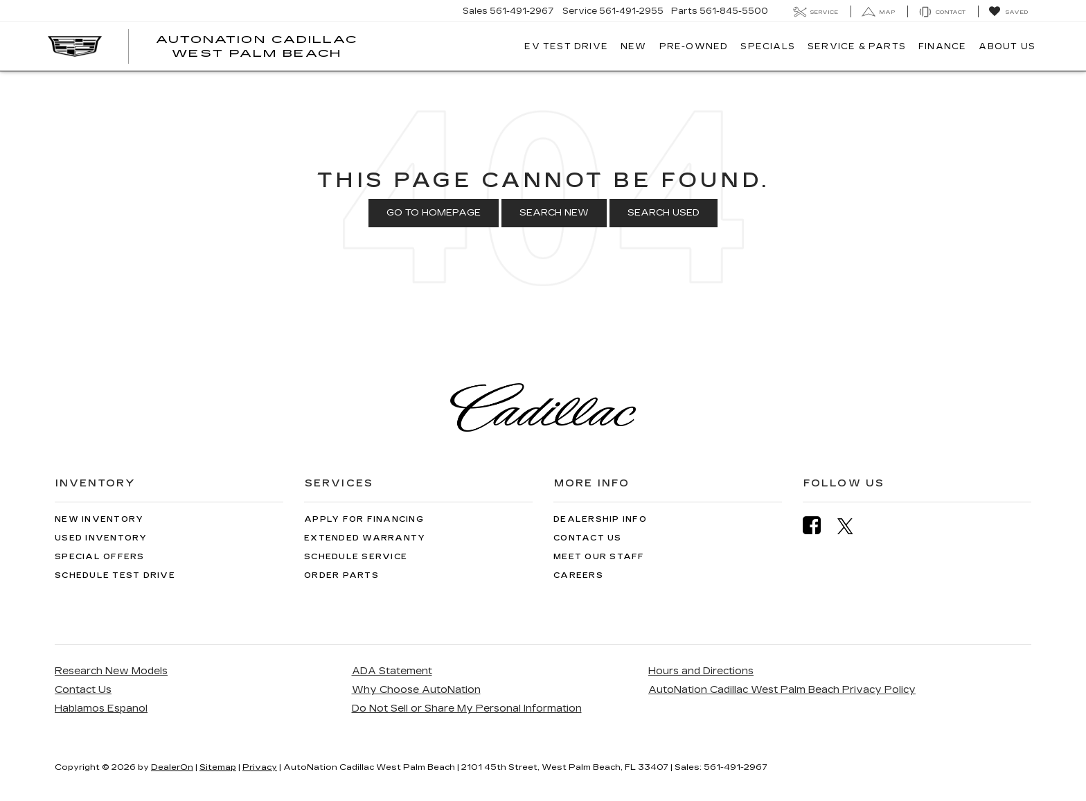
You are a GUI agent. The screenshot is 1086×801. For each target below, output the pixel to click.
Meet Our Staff (599, 556)
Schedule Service (355, 556)
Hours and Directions (701, 671)
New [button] (634, 46)
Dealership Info (600, 519)
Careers (578, 575)
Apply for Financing (364, 519)
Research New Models (111, 671)
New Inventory (99, 519)
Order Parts (341, 575)
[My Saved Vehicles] (1008, 12)
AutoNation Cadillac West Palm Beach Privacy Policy (782, 690)
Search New (554, 212)
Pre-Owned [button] (694, 46)
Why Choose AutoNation (416, 690)
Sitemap (217, 767)
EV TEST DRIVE (566, 46)
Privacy (259, 767)
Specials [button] (767, 46)
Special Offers (100, 556)
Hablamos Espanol (101, 708)
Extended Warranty (364, 538)
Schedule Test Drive (115, 575)
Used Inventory (101, 538)
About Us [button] (1007, 46)
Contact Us (587, 538)
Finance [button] (942, 46)
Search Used (663, 212)
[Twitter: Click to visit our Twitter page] (852, 526)
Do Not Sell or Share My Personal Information (467, 708)
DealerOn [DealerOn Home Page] (172, 767)
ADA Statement (392, 671)
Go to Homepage (433, 212)
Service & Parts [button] (857, 46)
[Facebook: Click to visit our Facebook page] (819, 525)
